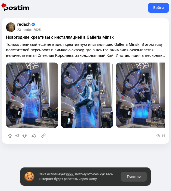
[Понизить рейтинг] (24, 136)
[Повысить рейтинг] (10, 136)
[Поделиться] (34, 136)
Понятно (134, 176)
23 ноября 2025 (29, 30)
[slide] (32, 95)
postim (16, 8)
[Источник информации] (43, 136)
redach (26, 24)
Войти (158, 7)
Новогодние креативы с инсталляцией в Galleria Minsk (60, 37)
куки (70, 174)
